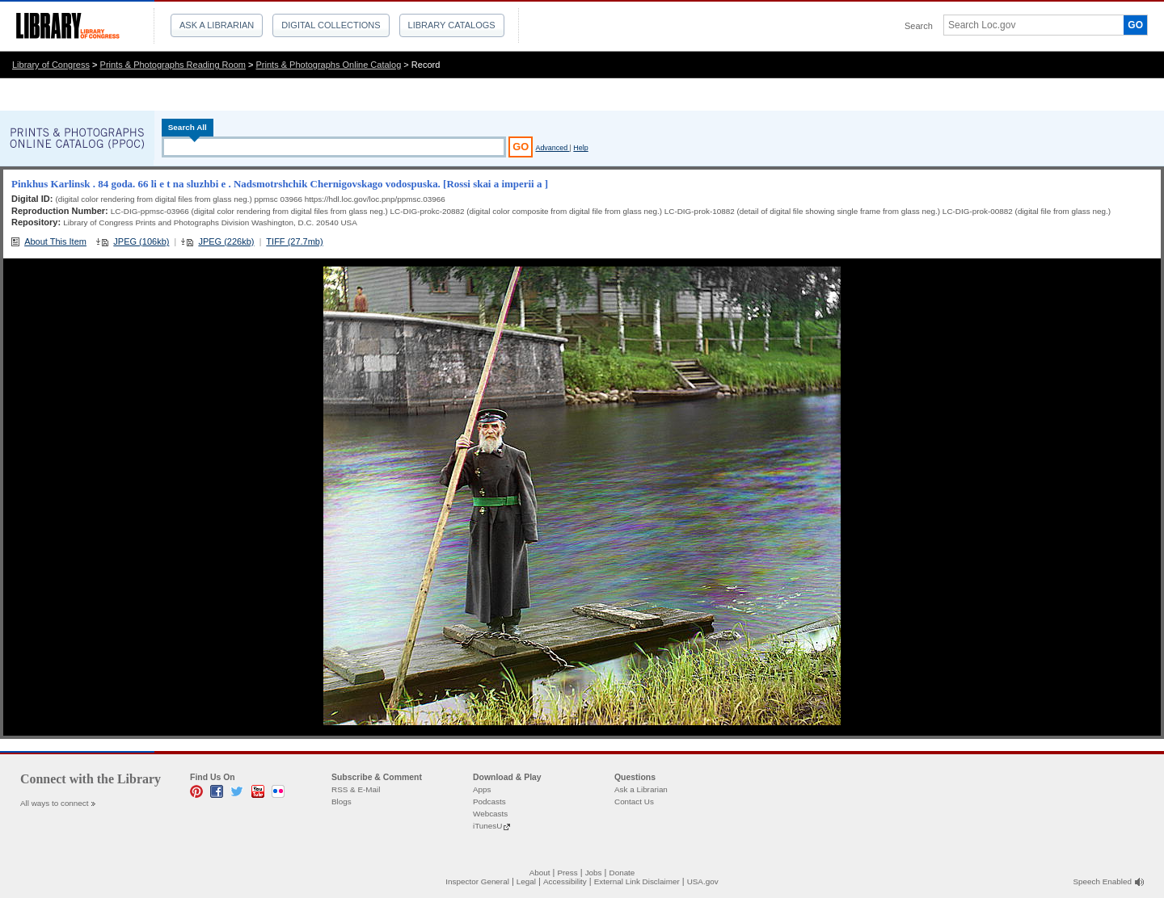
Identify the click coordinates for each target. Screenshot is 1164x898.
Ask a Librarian (216, 25)
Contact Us (634, 801)
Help (580, 148)
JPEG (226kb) (226, 241)
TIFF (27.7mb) (294, 241)
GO (1135, 25)
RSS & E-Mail (355, 789)
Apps (482, 789)
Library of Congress (51, 64)
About (539, 872)
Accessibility (565, 881)
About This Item (55, 241)
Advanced (552, 148)
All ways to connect (54, 803)
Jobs (593, 872)
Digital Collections (330, 25)
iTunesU (487, 825)
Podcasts (489, 801)
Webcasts (490, 813)
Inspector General (477, 881)
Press (567, 872)
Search (919, 26)
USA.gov (703, 881)
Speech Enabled (1102, 881)
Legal (526, 881)
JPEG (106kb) (141, 241)
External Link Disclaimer (637, 881)
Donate (622, 872)
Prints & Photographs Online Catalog (329, 64)
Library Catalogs (452, 25)
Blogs (341, 801)
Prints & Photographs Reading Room (173, 64)
